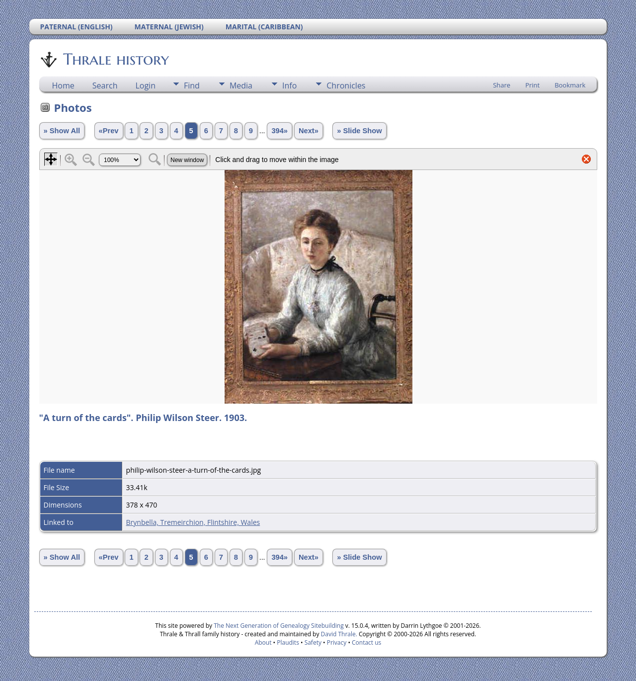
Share (501, 85)
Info (289, 85)
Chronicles (345, 85)
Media (241, 85)
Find (192, 85)
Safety (313, 642)
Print (532, 85)
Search (105, 85)
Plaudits (288, 642)
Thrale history (115, 59)
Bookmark (570, 85)
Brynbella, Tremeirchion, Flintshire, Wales (193, 522)
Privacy (337, 642)
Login (145, 85)
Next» (308, 131)
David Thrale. (338, 634)
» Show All (62, 131)
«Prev (109, 131)
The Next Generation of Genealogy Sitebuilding (279, 625)
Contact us (366, 642)
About (263, 642)
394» (279, 131)
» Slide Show (359, 131)
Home (63, 85)
